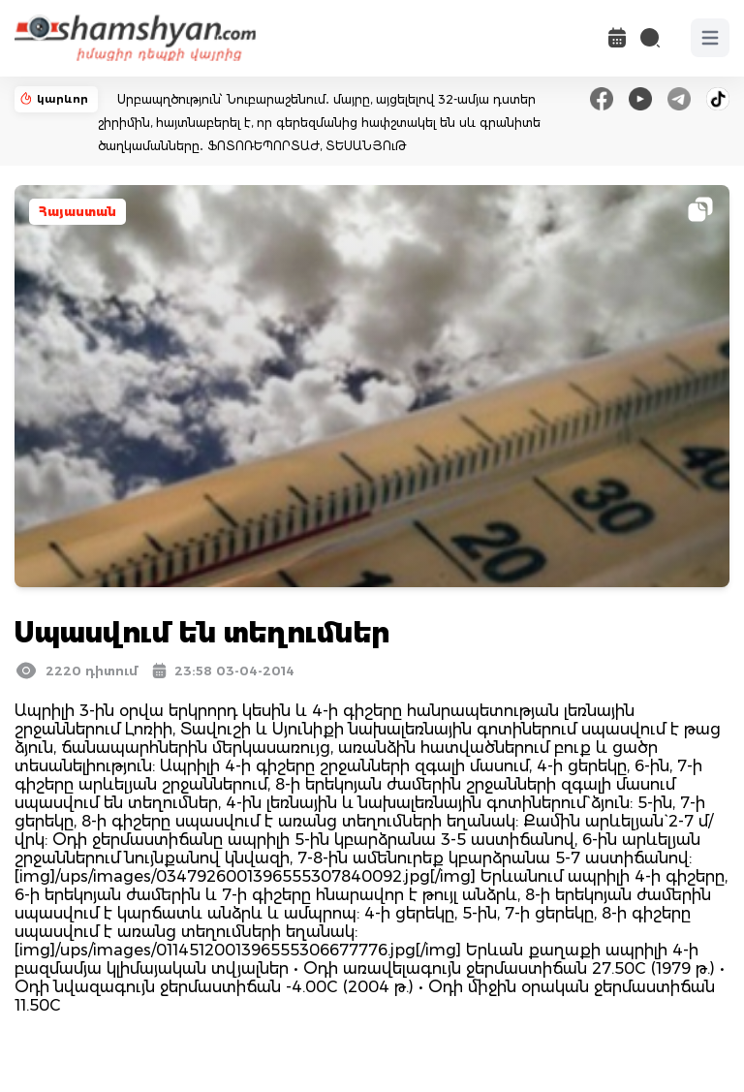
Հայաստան (77, 211)
